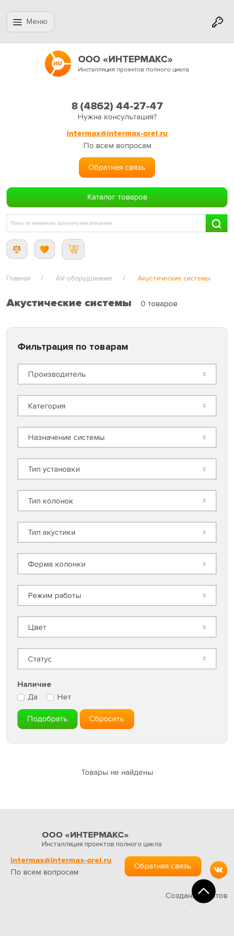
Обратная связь (117, 167)
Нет (64, 697)
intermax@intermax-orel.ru (117, 133)
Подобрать (47, 718)
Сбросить (106, 718)
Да (32, 697)
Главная (19, 278)
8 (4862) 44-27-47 (117, 106)
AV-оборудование (84, 278)
